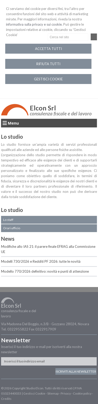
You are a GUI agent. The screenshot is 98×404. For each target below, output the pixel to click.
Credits (6, 399)
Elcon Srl (43, 108)
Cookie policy (82, 393)
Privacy (66, 393)
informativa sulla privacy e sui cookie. (34, 24)
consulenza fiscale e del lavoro (61, 113)
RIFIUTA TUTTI (48, 64)
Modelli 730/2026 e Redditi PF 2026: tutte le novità (40, 261)
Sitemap (53, 393)
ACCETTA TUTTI (48, 49)
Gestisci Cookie (34, 393)
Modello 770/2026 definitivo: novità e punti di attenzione (45, 271)
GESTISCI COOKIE (48, 79)
